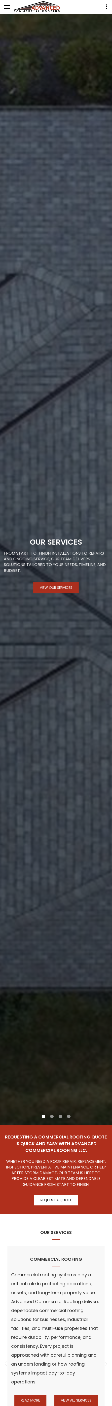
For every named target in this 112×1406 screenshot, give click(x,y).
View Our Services (56, 589)
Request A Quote (56, 1199)
